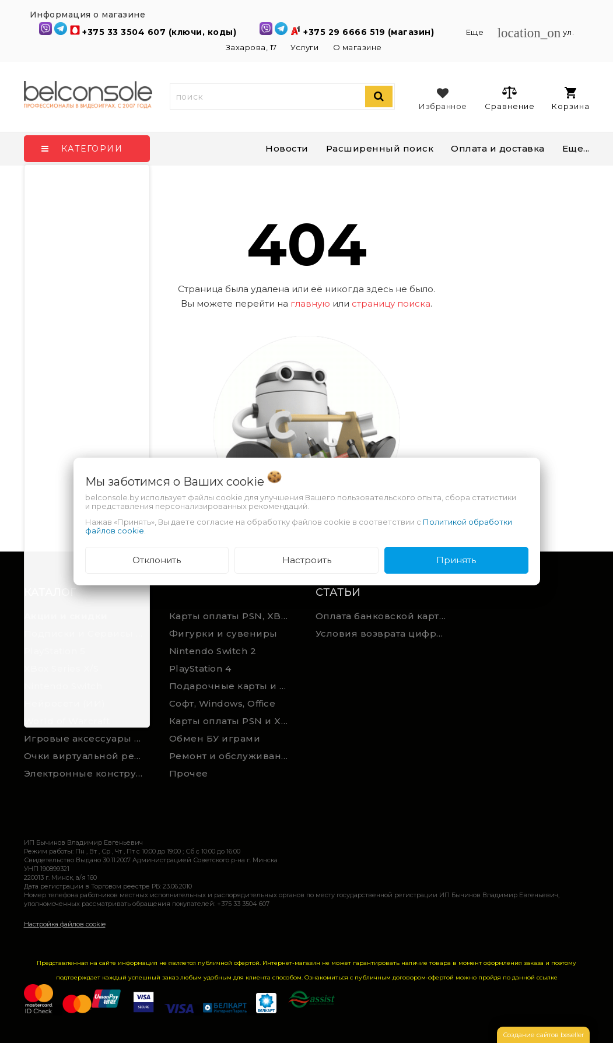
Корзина (571, 99)
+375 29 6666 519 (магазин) (370, 32)
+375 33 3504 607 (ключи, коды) (160, 32)
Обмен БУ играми (215, 738)
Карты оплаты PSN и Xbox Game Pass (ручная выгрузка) (233, 720)
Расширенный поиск (380, 148)
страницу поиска (391, 303)
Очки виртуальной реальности (88, 755)
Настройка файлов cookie (65, 924)
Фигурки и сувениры (223, 633)
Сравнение (509, 98)
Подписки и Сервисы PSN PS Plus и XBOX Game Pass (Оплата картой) (88, 633)
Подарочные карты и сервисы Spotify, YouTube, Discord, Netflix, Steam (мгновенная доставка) (233, 685)
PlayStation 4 (200, 668)
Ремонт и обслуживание (232, 755)
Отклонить (156, 560)
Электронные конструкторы (88, 773)
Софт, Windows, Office (222, 703)
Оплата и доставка (498, 148)
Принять (456, 560)
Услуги (304, 47)
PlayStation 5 (55, 650)
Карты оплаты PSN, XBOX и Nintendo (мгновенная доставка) (233, 615)
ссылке (547, 977)
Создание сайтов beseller (543, 1035)
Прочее (188, 773)
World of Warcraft (67, 720)
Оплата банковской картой (384, 615)
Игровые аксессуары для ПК (88, 738)
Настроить (306, 560)
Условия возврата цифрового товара (384, 633)
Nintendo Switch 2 (213, 650)
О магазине (357, 47)
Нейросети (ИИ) (65, 703)
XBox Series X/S (61, 668)
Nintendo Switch (63, 685)
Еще (476, 32)
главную (310, 303)
